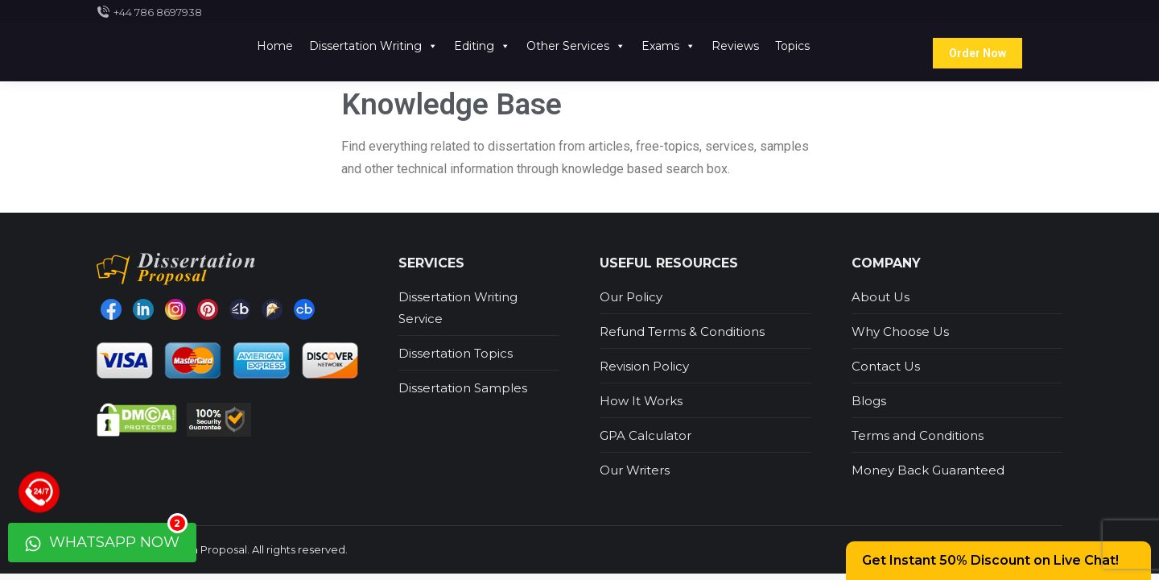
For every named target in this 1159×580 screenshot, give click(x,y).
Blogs (869, 400)
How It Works (641, 400)
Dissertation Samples (462, 388)
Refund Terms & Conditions (682, 331)
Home (275, 46)
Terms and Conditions (918, 435)
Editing (482, 46)
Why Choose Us (900, 331)
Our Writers (635, 470)
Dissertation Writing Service (458, 307)
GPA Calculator (645, 435)
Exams (668, 46)
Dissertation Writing (373, 46)
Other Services (575, 46)
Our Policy (631, 296)
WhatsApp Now (106, 537)
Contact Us (886, 366)
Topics (792, 46)
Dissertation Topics (455, 353)
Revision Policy (644, 366)
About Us (880, 296)
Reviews (735, 46)
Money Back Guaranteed (928, 470)
